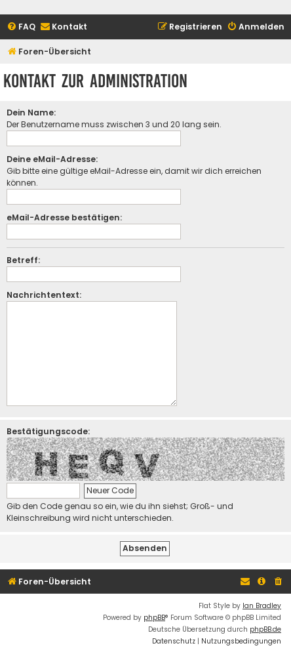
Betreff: (23, 260)
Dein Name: (31, 112)
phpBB (154, 618)
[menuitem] (21, 27)
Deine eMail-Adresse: (52, 159)
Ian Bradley (261, 606)
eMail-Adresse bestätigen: (64, 217)
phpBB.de (265, 629)
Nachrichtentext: (44, 294)
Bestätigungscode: (48, 431)
